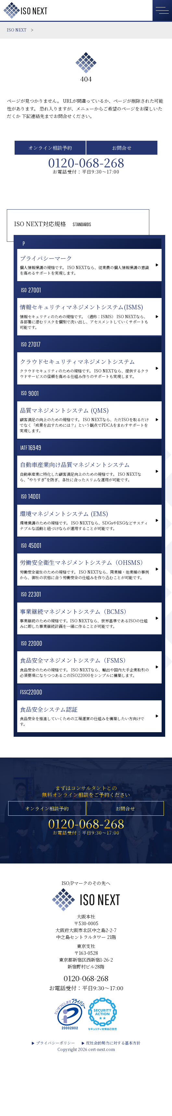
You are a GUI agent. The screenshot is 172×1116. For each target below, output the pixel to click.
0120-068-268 (86, 166)
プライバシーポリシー (55, 1103)
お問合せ (122, 149)
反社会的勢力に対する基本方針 (113, 1103)
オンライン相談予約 (50, 149)
